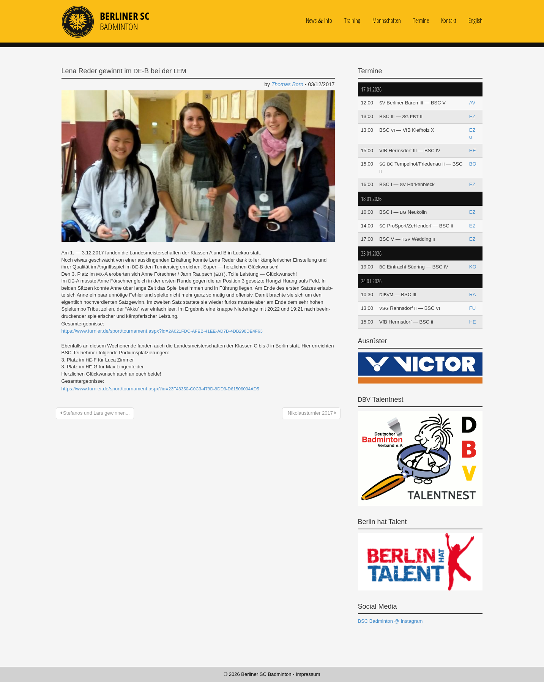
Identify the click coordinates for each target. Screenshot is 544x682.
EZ (472, 116)
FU (472, 308)
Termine (421, 21)
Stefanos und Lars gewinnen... (95, 413)
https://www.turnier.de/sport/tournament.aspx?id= (162, 331)
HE (472, 150)
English (475, 21)
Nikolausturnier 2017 (311, 413)
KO (472, 267)
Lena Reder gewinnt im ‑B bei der (123, 71)
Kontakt (448, 21)
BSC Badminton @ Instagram (390, 621)
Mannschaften (386, 21)
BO (472, 164)
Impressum (308, 674)
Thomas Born (287, 84)
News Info (319, 21)
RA (472, 294)
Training (352, 21)
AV (472, 103)
